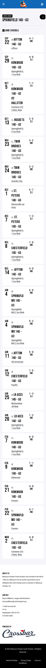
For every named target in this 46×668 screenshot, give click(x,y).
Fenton (14, 500)
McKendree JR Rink (16, 405)
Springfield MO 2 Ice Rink (17, 311)
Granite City (16, 181)
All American (17, 361)
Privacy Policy (26, 660)
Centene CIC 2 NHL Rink (17, 109)
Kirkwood (15, 477)
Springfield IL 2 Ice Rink (17, 130)
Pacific (14, 384)
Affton (14, 48)
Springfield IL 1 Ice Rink (17, 73)
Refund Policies (11, 660)
